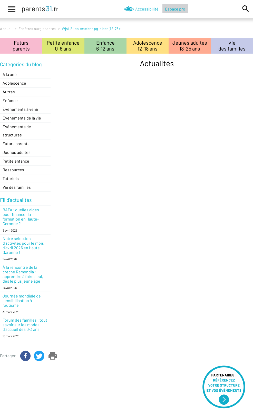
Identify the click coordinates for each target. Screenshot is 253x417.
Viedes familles (232, 45)
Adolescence (14, 83)
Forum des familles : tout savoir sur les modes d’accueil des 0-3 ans (25, 324)
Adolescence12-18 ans (147, 45)
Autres (9, 91)
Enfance (10, 100)
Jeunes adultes (17, 152)
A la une (10, 74)
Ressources (13, 169)
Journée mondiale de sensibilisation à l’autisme (22, 300)
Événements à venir (20, 109)
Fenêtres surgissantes (37, 28)
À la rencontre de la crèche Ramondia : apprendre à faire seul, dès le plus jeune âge (23, 274)
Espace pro (175, 8)
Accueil (6, 28)
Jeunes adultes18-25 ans (189, 45)
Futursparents (21, 45)
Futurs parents (16, 143)
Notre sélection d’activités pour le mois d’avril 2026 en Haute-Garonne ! (23, 245)
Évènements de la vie (22, 117)
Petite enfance (16, 160)
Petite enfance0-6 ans (63, 45)
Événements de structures (17, 130)
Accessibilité (147, 8)
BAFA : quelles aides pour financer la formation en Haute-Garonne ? (21, 216)
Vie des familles (17, 187)
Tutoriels (11, 178)
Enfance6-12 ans (105, 45)
